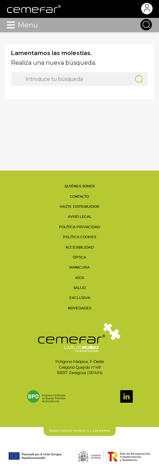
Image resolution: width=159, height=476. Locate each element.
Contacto (79, 196)
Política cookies (79, 237)
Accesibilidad (79, 247)
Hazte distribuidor (79, 206)
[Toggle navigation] (10, 25)
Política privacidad (79, 227)
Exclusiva (79, 297)
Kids (79, 277)
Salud (79, 287)
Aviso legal (79, 216)
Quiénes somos (80, 186)
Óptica (79, 257)
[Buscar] (79, 79)
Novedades (79, 308)
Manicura (79, 267)
